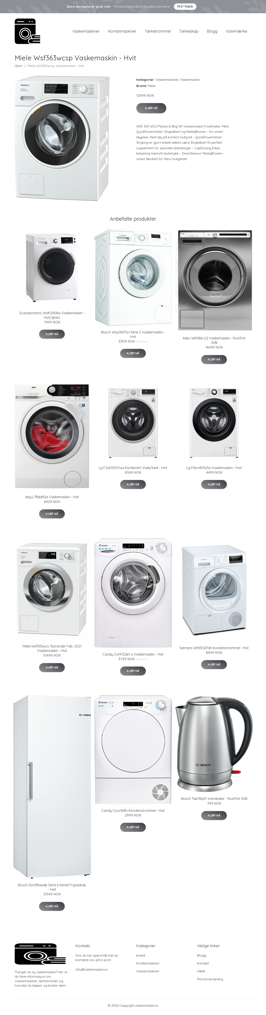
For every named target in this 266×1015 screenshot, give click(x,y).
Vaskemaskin (190, 82)
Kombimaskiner (122, 32)
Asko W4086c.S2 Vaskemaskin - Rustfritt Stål (214, 342)
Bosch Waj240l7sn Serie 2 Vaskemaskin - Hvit (133, 336)
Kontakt (203, 965)
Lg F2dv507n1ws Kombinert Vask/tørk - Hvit (133, 470)
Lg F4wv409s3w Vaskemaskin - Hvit (214, 470)
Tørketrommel (158, 32)
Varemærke (236, 32)
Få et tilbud (185, 6)
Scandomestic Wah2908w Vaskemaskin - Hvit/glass (51, 317)
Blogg (212, 32)
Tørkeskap (188, 32)
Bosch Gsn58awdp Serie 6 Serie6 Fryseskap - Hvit (52, 889)
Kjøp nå (151, 110)
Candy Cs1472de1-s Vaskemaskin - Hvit (133, 656)
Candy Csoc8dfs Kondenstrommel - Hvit (133, 813)
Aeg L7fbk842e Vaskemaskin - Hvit (52, 499)
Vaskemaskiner (86, 32)
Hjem (18, 68)
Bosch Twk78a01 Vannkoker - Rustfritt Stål (214, 801)
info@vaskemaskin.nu (92, 972)
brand (140, 958)
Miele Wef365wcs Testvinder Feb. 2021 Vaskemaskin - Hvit (52, 650)
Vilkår (201, 973)
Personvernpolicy (210, 981)
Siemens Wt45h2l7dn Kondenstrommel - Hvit (214, 650)
